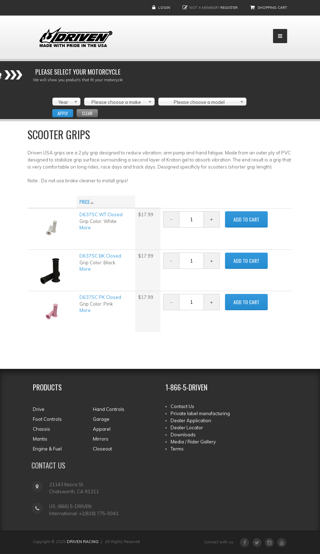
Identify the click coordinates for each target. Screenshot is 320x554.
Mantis (40, 439)
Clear (87, 113)
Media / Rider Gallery (193, 441)
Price (86, 201)
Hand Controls (108, 409)
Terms (177, 449)
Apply (63, 113)
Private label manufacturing (200, 413)
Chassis (41, 429)
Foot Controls (47, 419)
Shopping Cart (272, 7)
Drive (39, 409)
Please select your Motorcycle (77, 71)
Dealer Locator (187, 427)
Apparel (102, 429)
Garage (101, 419)
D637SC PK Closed (100, 297)
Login (164, 7)
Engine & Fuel (47, 449)
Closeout (102, 449)
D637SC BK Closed (100, 256)
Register (229, 7)
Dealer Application (191, 420)
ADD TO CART (246, 219)
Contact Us (182, 406)
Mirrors (100, 439)
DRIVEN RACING (83, 541)
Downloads (183, 434)
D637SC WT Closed (101, 214)
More (85, 227)
